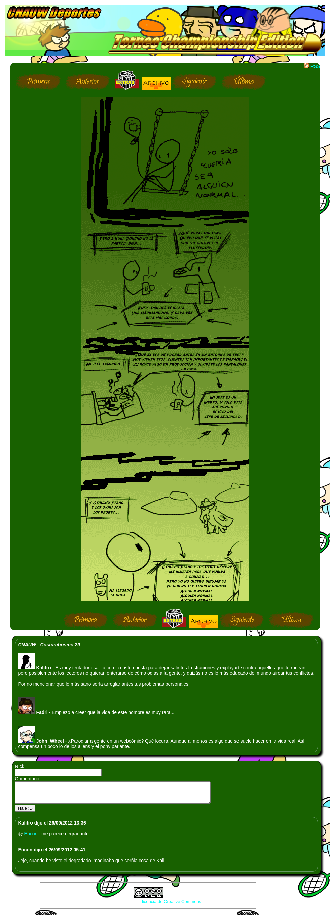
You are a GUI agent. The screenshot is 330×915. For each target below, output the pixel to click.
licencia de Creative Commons (171, 905)
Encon (31, 837)
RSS (312, 66)
